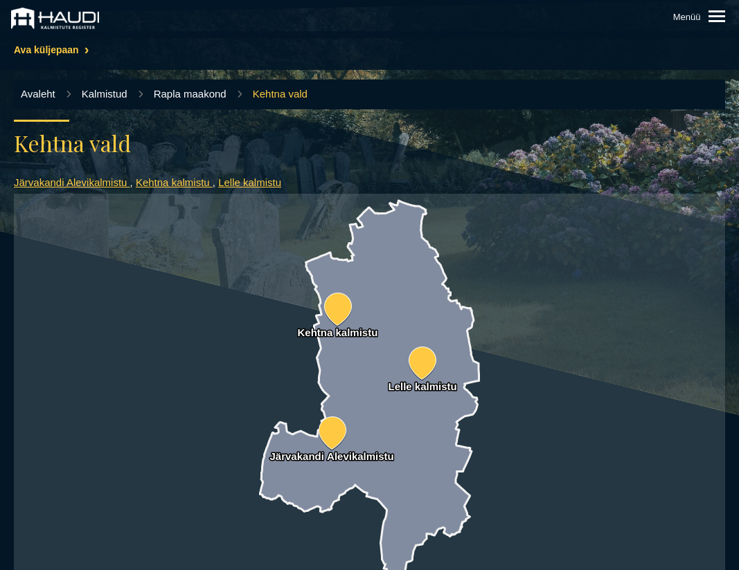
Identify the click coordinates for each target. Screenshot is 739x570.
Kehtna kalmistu (174, 182)
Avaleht (38, 94)
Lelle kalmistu (249, 182)
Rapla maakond (190, 94)
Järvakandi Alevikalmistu (72, 182)
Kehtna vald (280, 94)
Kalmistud (104, 94)
